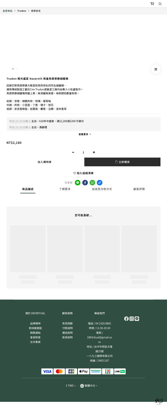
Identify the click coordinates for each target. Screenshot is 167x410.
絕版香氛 (36, 10)
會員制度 (35, 337)
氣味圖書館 (35, 328)
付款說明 (67, 328)
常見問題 (67, 323)
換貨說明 (67, 337)
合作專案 (35, 342)
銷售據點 (35, 332)
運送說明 (67, 332)
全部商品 (7, 10)
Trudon (21, 10)
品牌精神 (35, 323)
